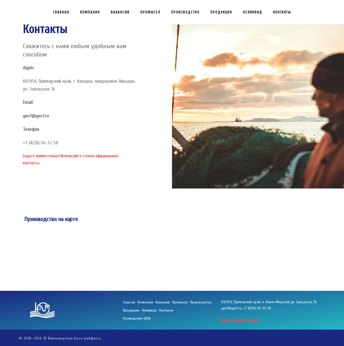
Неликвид (252, 12)
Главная (61, 12)
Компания (90, 12)
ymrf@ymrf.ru (36, 116)
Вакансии (120, 12)
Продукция (221, 12)
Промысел (150, 12)
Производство (185, 12)
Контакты (282, 12)
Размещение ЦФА (136, 318)
